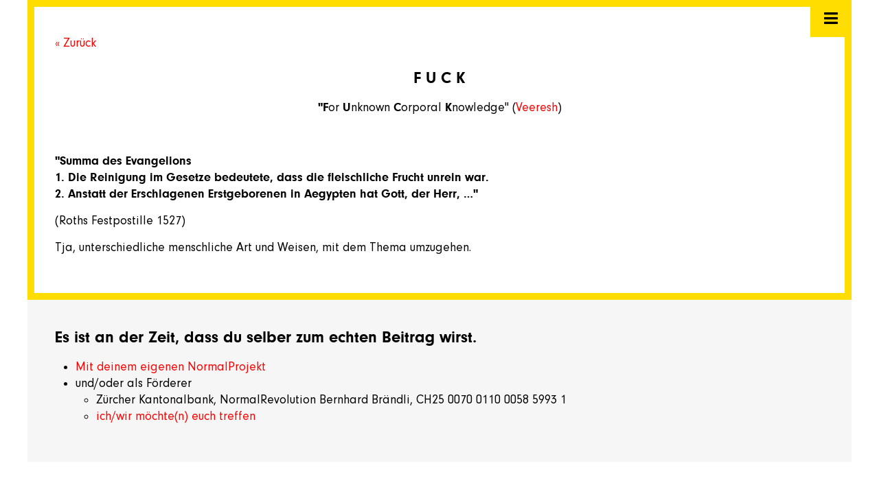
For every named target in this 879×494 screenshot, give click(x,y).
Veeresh (537, 107)
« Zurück (75, 42)
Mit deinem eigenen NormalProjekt (171, 366)
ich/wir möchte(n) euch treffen (175, 416)
